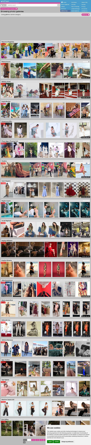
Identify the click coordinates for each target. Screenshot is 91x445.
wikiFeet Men (64, 11)
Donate (83, 4)
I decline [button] (57, 441)
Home (64, 2)
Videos (63, 6)
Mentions (63, 9)
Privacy (84, 6)
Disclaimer (84, 9)
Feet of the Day (75, 6)
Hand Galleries (75, 11)
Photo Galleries (65, 4)
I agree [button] (50, 441)
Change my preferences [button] (67, 441)
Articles (73, 4)
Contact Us (84, 11)
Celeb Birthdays (75, 9)
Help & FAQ (84, 2)
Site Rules (74, 2)
